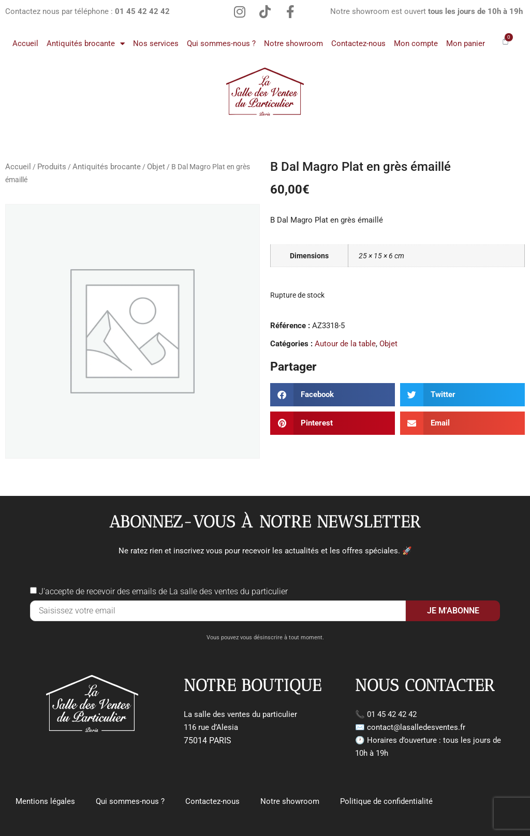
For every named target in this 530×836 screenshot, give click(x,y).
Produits (51, 166)
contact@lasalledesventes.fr (416, 727)
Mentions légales (45, 800)
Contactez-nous (358, 43)
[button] (332, 394)
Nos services (156, 43)
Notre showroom (293, 43)
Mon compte (416, 43)
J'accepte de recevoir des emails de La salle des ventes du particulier (163, 591)
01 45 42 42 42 (392, 714)
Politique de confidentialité (386, 800)
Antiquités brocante (86, 44)
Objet (156, 166)
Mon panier (465, 43)
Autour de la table (345, 343)
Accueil (25, 43)
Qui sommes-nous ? (221, 43)
